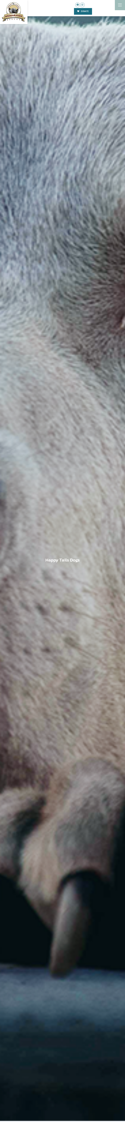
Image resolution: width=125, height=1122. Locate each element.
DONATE (83, 11)
